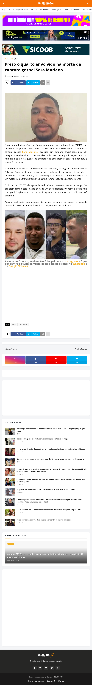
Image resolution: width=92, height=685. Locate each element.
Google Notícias (18, 266)
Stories (61, 681)
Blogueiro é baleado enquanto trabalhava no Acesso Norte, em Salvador (46, 489)
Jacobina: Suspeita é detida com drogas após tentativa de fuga (42, 439)
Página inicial (9, 59)
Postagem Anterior (10, 349)
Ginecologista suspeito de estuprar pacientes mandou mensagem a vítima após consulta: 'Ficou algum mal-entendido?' (49, 500)
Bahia (17, 59)
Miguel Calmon (22, 9)
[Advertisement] (46, 295)
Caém (66, 9)
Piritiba (34, 9)
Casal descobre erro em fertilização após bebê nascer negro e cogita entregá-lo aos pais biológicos (51, 480)
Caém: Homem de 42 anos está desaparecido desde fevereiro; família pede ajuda (49, 510)
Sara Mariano (30, 151)
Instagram (71, 261)
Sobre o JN (51, 681)
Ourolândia (75, 9)
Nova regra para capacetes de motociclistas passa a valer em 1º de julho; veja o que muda (51, 430)
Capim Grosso (8, 9)
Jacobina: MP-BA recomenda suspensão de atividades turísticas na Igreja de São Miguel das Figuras (45, 555)
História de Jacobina (36, 681)
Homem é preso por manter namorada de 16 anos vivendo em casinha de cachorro (50, 459)
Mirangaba (56, 9)
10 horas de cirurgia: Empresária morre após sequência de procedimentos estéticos (51, 449)
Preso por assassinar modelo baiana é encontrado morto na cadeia (44, 520)
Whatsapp (79, 263)
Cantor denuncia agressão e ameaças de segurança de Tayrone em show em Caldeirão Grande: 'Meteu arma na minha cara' (52, 470)
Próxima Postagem (81, 349)
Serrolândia (44, 9)
